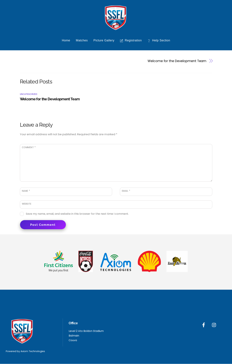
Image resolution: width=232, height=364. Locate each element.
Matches (82, 40)
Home (66, 40)
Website (27, 203)
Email (126, 191)
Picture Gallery (103, 40)
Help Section (158, 40)
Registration (131, 40)
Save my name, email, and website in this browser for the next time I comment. (77, 214)
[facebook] (204, 325)
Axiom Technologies (33, 351)
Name (26, 191)
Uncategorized (28, 94)
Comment (29, 147)
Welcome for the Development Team (177, 61)
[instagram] (214, 325)
